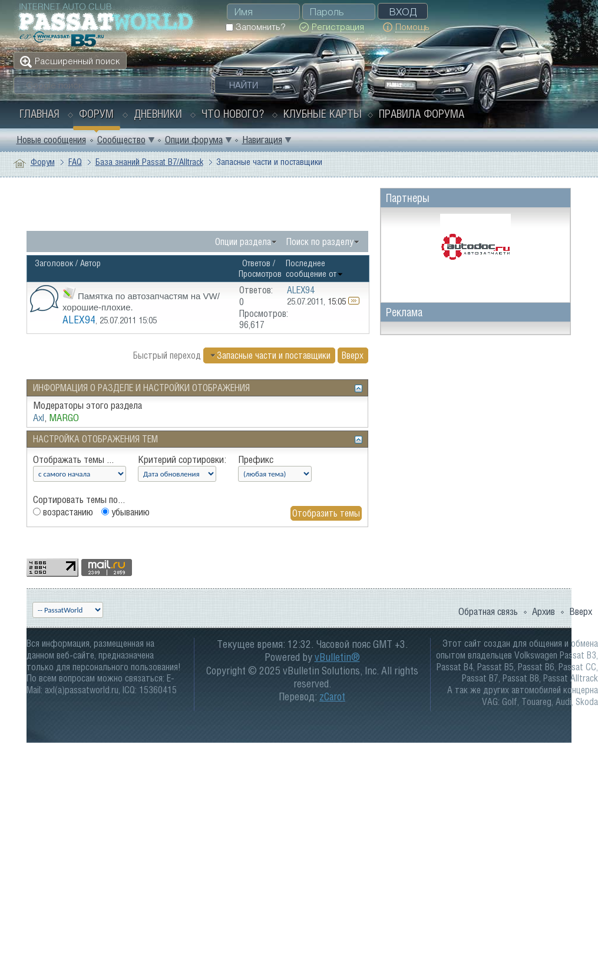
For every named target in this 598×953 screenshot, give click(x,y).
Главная (39, 113)
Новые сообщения (51, 139)
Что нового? (232, 113)
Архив (543, 611)
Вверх (353, 355)
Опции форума (194, 139)
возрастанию (63, 512)
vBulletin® (337, 657)
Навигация (262, 139)
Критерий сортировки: (182, 459)
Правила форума (421, 113)
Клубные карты (322, 113)
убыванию (125, 512)
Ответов (256, 263)
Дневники (158, 113)
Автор (90, 263)
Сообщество (121, 139)
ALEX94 (78, 319)
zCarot (332, 696)
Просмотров (260, 274)
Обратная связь (488, 611)
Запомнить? (255, 27)
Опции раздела (243, 241)
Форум (96, 113)
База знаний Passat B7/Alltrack (149, 162)
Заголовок (54, 263)
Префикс (255, 459)
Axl (38, 417)
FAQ (75, 162)
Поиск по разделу (319, 241)
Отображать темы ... (73, 459)
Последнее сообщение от (314, 268)
